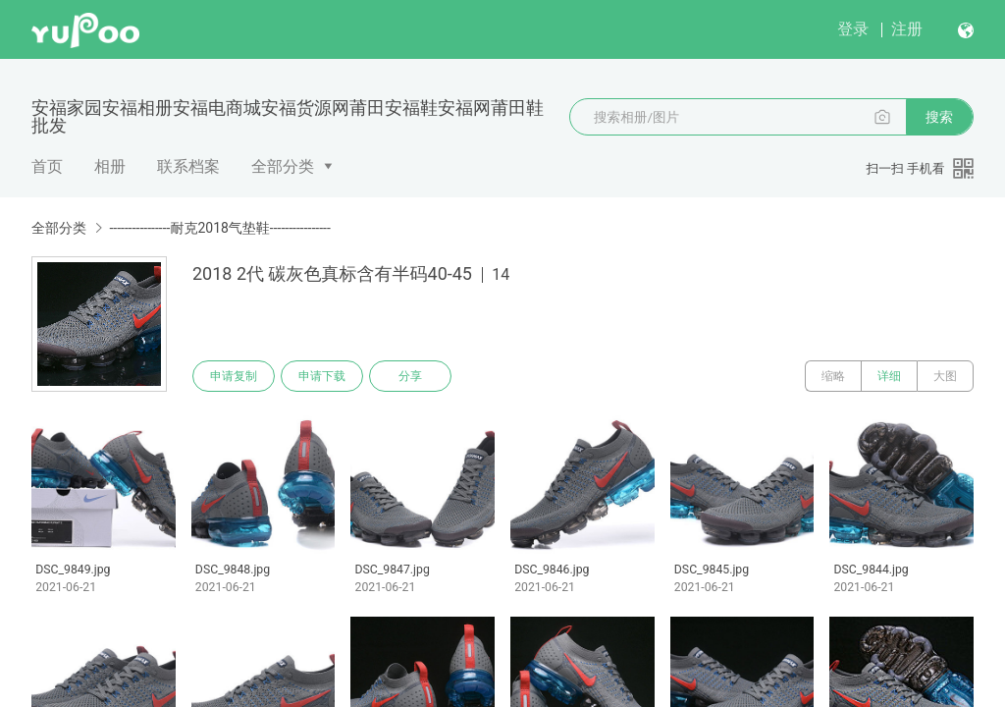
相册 (110, 166)
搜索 (939, 117)
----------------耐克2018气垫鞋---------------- (219, 228)
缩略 (833, 376)
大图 (945, 376)
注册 (907, 29)
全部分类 (282, 166)
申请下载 (321, 376)
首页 (47, 166)
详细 (889, 376)
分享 (410, 376)
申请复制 (233, 376)
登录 (853, 29)
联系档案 (188, 166)
